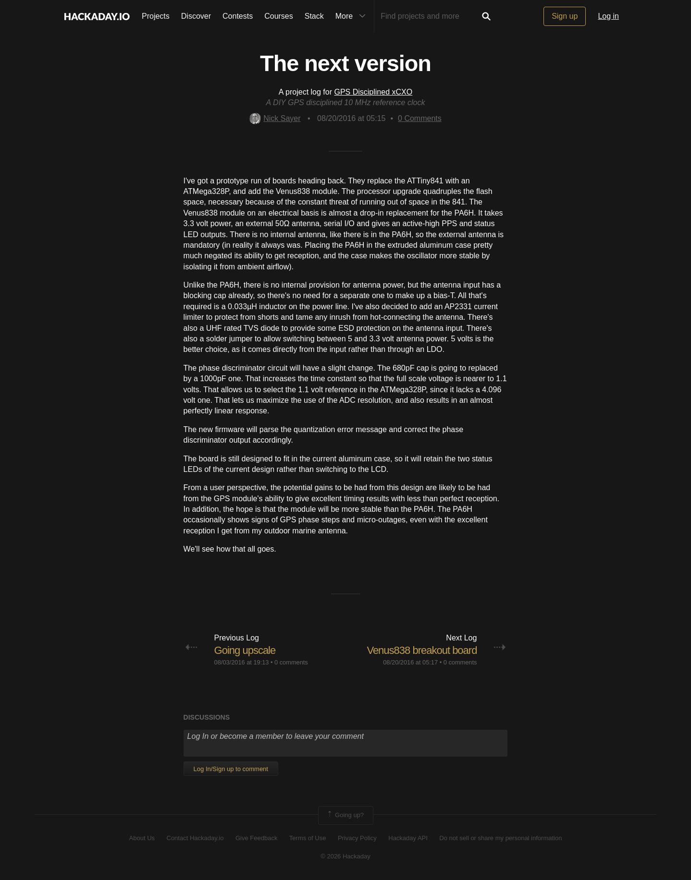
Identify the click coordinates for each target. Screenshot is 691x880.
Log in (608, 16)
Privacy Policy (357, 838)
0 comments (291, 662)
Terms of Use (307, 838)
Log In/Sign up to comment (231, 768)
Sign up (565, 16)
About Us (142, 838)
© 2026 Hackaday (345, 856)
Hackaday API (408, 838)
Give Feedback (256, 838)
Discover (196, 16)
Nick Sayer (274, 118)
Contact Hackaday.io (195, 838)
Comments (420, 118)
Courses (278, 16)
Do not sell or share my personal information (500, 838)
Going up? (345, 815)
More (352, 16)
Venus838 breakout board (422, 650)
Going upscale (245, 650)
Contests (237, 16)
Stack (314, 16)
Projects (156, 16)
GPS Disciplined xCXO (373, 92)
